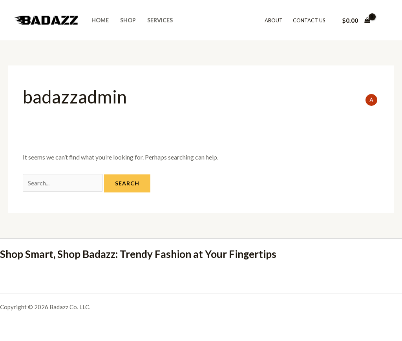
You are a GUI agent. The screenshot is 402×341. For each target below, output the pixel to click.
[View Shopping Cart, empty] (355, 20)
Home (100, 20)
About (274, 20)
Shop (128, 20)
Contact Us (309, 20)
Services (160, 20)
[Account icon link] (384, 20)
